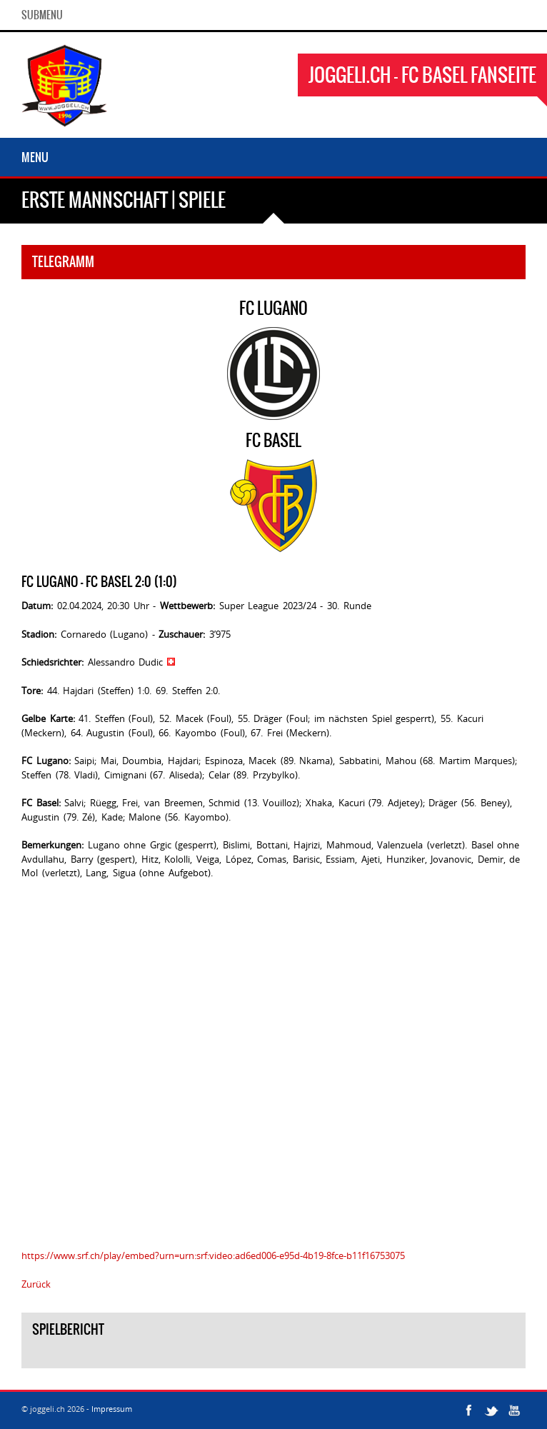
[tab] (273, 1357)
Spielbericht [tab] (68, 1329)
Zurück (36, 1284)
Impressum (111, 1408)
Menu (35, 157)
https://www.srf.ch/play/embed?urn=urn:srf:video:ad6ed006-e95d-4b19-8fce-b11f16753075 (213, 1255)
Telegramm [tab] (63, 261)
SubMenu (42, 15)
